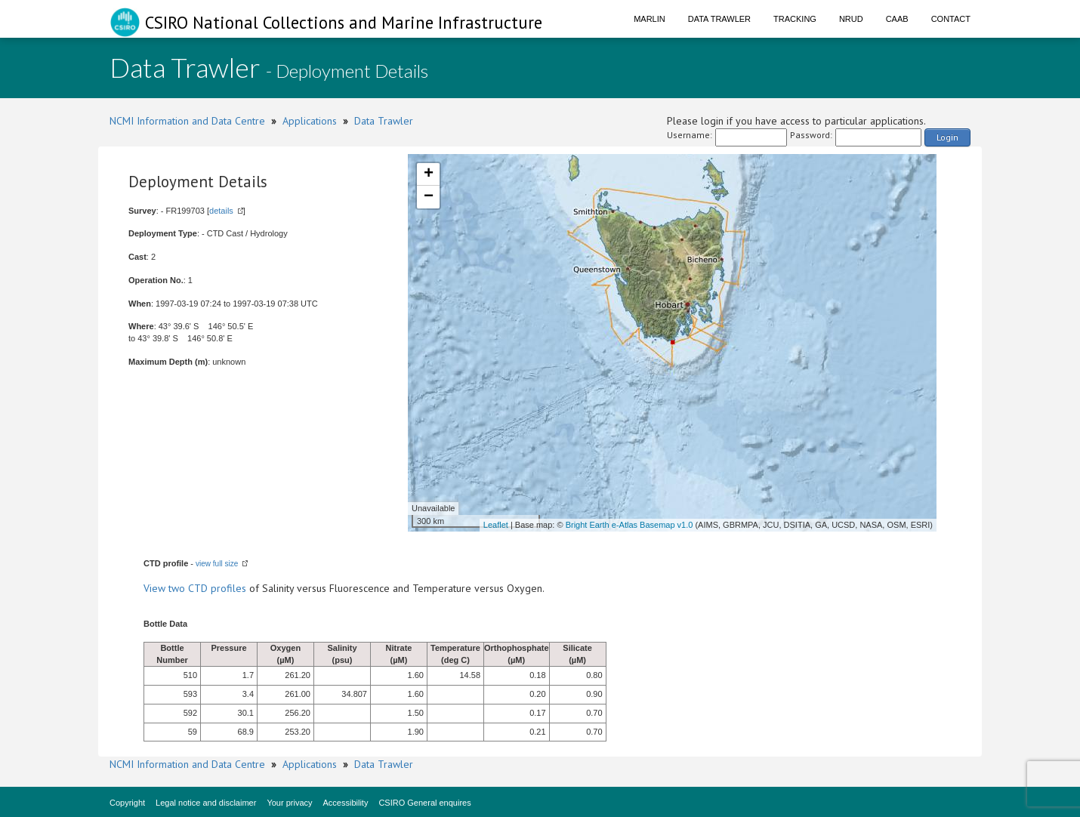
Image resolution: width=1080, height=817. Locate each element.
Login (947, 137)
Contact (950, 18)
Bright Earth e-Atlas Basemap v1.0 (629, 524)
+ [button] (429, 174)
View (155, 588)
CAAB (897, 18)
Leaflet (495, 524)
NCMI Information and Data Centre (187, 121)
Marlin (649, 18)
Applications (309, 121)
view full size (217, 564)
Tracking (794, 18)
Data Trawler (719, 18)
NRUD (851, 18)
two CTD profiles (207, 588)
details (221, 210)
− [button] (429, 197)
